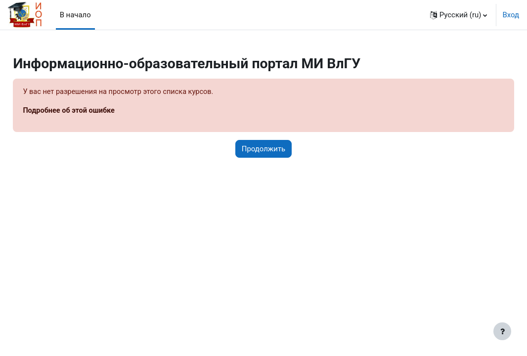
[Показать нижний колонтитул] (502, 331)
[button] (458, 15)
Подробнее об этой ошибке (92, 111)
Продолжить (263, 149)
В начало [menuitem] (75, 14)
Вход (510, 14)
